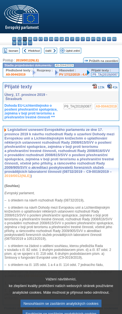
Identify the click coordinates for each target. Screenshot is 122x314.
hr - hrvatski (67, 39)
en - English (51, 39)
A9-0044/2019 (16, 74)
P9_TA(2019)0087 (105, 74)
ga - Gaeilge (62, 39)
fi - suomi (25, 43)
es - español (19, 39)
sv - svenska (30, 43)
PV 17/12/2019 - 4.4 (73, 74)
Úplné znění (73, 50)
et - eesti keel (41, 39)
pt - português (109, 39)
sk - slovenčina (14, 43)
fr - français (56, 39)
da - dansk (30, 39)
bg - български (14, 39)
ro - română (114, 39)
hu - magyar (88, 39)
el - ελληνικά (46, 39)
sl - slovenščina (19, 43)
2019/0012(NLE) (27, 60)
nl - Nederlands (98, 39)
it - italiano (72, 39)
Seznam (13, 50)
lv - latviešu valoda (77, 39)
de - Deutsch (35, 39)
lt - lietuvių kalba (83, 39)
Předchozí (34, 50)
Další (48, 50)
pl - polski (104, 39)
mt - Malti (93, 39)
